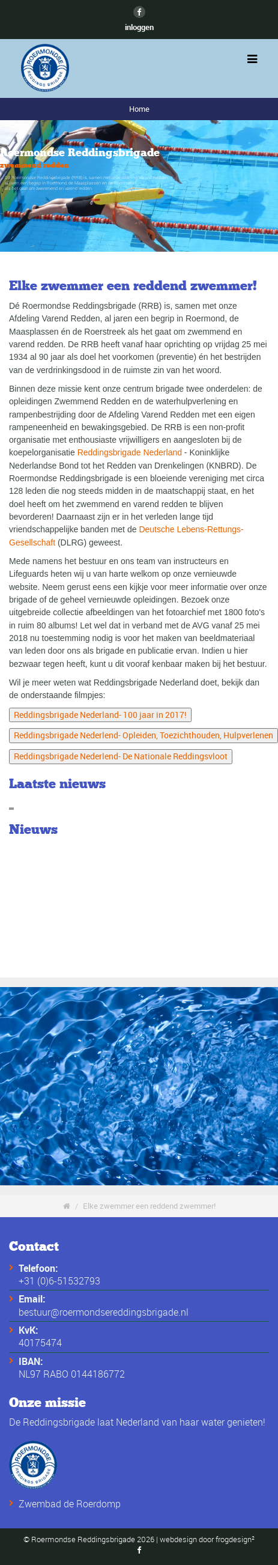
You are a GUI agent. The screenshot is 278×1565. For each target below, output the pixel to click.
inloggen (139, 27)
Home (139, 108)
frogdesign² (235, 1539)
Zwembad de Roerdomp (70, 1503)
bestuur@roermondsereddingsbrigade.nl (104, 1312)
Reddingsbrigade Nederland (129, 452)
